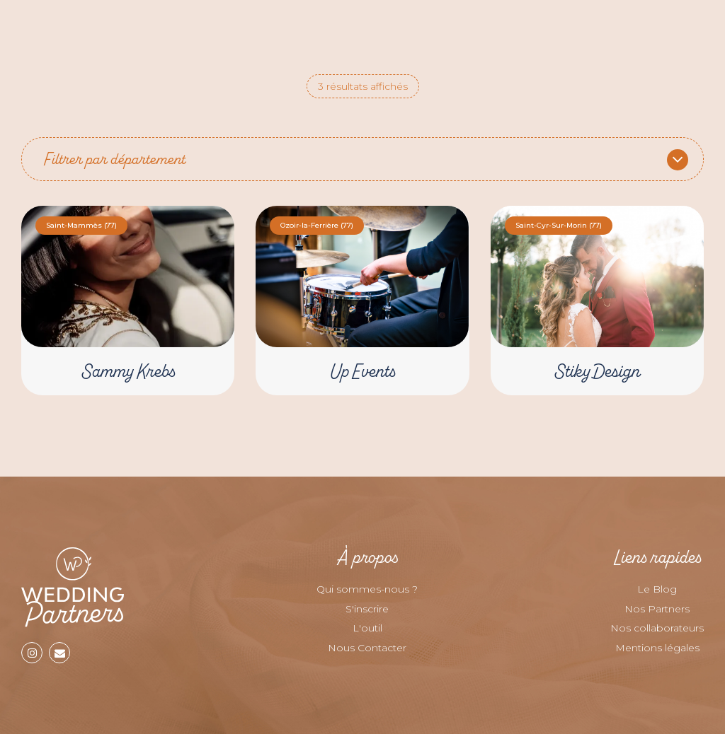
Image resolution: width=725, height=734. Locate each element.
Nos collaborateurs (657, 628)
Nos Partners (657, 608)
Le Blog (657, 589)
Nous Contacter (367, 647)
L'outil (367, 628)
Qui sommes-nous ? (367, 589)
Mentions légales (657, 647)
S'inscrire (367, 608)
